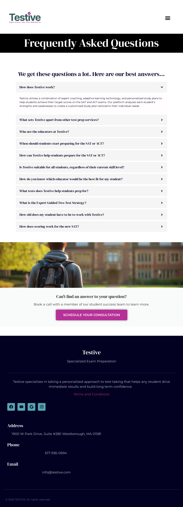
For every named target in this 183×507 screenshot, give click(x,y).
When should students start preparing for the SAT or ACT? (61, 143)
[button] (168, 18)
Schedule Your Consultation (91, 315)
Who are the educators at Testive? (44, 131)
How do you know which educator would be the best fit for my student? (71, 179)
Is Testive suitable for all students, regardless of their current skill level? (71, 167)
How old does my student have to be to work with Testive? (61, 214)
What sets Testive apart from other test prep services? (59, 119)
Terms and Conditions (91, 394)
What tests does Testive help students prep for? (53, 191)
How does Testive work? (37, 87)
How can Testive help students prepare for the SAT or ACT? (62, 155)
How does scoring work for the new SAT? (49, 226)
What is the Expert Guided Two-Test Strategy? (52, 202)
